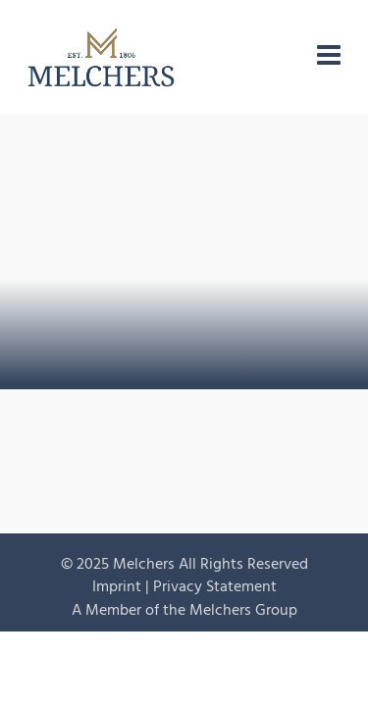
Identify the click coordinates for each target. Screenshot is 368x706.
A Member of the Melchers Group (184, 610)
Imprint (116, 586)
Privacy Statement (215, 586)
